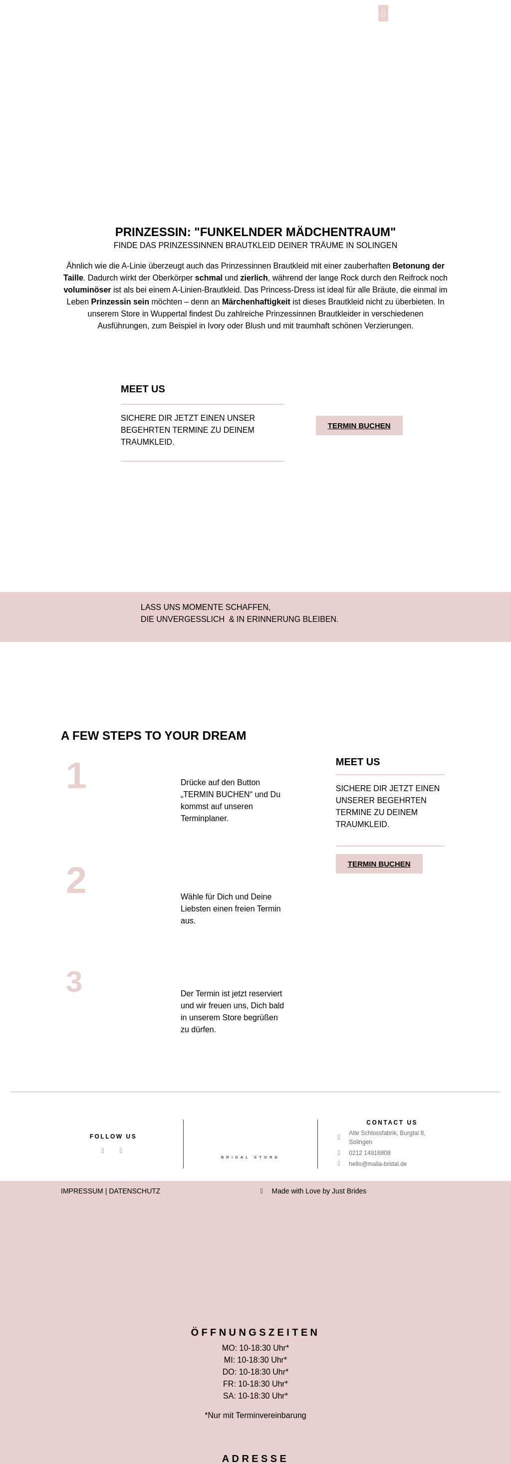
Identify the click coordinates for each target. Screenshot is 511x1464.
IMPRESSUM (82, 1191)
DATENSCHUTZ (134, 1191)
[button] (383, 13)
